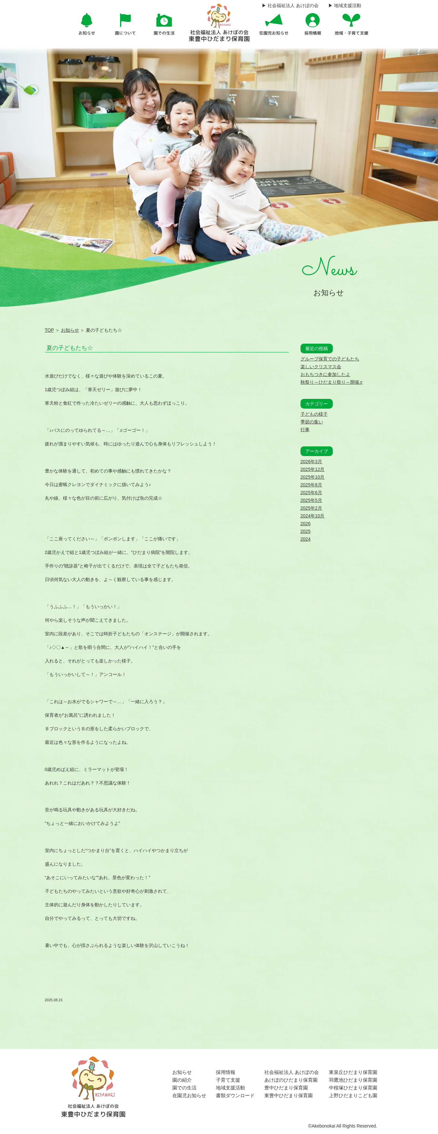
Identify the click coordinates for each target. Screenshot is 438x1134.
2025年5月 (311, 500)
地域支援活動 (230, 1087)
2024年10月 (312, 515)
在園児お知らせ (189, 1095)
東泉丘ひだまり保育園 (353, 1072)
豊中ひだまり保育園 (286, 1087)
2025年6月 (311, 492)
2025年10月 (312, 477)
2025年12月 (312, 469)
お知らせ (70, 330)
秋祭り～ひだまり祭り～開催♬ (331, 382)
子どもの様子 (314, 414)
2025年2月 (311, 508)
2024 (305, 539)
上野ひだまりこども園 (353, 1095)
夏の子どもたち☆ (69, 348)
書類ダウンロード (235, 1095)
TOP (49, 330)
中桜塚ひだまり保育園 (353, 1087)
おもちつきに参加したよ (325, 374)
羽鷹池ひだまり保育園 (353, 1080)
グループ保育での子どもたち (329, 358)
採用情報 (225, 1072)
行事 (305, 429)
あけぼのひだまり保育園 (291, 1080)
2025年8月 (311, 484)
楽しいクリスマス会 (320, 366)
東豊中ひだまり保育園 (288, 1095)
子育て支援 (228, 1080)
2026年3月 (311, 461)
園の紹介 (182, 1080)
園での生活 (184, 1087)
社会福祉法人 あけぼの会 (291, 1072)
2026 (305, 523)
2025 (305, 531)
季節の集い (311, 421)
